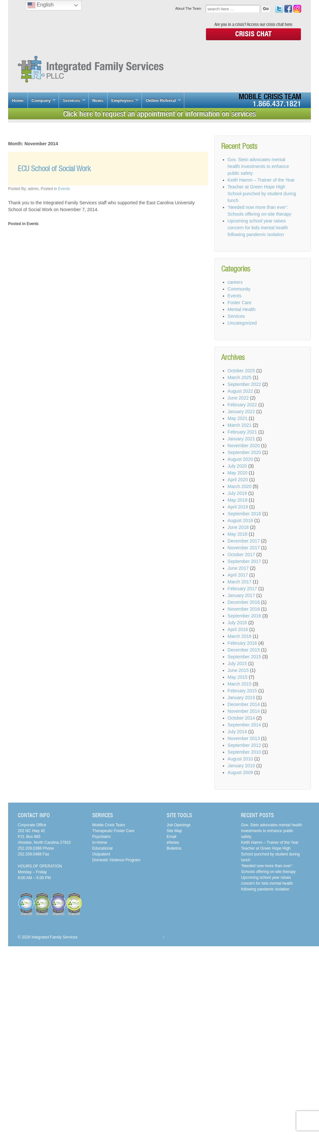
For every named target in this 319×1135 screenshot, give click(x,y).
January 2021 (241, 438)
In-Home (99, 842)
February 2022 (242, 404)
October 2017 (241, 554)
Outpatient (101, 854)
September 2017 (244, 561)
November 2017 (244, 547)
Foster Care (240, 302)
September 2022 (244, 384)
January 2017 (241, 595)
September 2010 (244, 752)
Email (172, 836)
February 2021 (242, 432)
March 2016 (240, 636)
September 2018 (244, 513)
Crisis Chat (253, 34)
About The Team (188, 8)
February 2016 (242, 643)
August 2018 (240, 520)
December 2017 (244, 541)
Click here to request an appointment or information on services (159, 113)
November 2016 (244, 609)
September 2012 (244, 745)
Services (71, 100)
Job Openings (179, 825)
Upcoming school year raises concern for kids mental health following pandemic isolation (258, 227)
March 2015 (240, 684)
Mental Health (242, 309)
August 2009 (240, 772)
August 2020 (240, 459)
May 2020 (237, 472)
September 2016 (244, 615)
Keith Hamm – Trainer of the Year (261, 180)
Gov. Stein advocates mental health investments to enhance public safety (258, 166)
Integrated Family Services (53, 937)
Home (18, 100)
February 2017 (242, 588)
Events (64, 188)
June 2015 (238, 670)
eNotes (173, 842)
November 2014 (244, 711)
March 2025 (240, 377)
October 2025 (241, 370)
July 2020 (237, 466)
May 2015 (237, 677)
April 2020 (238, 479)
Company (41, 100)
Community (239, 289)
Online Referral (161, 100)
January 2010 (241, 765)
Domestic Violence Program (116, 860)
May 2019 (237, 500)
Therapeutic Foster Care (113, 831)
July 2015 (237, 663)
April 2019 (238, 506)
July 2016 (237, 622)
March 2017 (240, 581)
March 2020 (240, 486)
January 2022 (241, 411)
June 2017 (238, 568)
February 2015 (242, 690)
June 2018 (238, 527)
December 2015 (244, 649)
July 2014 (237, 731)
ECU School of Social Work (54, 168)
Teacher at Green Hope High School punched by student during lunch (262, 193)
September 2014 (244, 724)
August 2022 (240, 391)
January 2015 (241, 697)
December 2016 (244, 602)
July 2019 (237, 493)
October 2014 (241, 718)
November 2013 (244, 738)
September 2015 (244, 656)
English (41, 5)
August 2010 (240, 758)
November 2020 (244, 445)
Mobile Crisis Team (270, 96)
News (97, 100)
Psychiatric (101, 836)
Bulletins (174, 848)
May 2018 (237, 534)
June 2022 (238, 397)
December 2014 (244, 704)
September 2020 (244, 452)
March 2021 (240, 425)
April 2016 (238, 629)
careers (235, 282)
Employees (122, 100)
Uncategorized (242, 323)
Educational (102, 848)
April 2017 (238, 575)
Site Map (174, 831)
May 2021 (237, 418)
